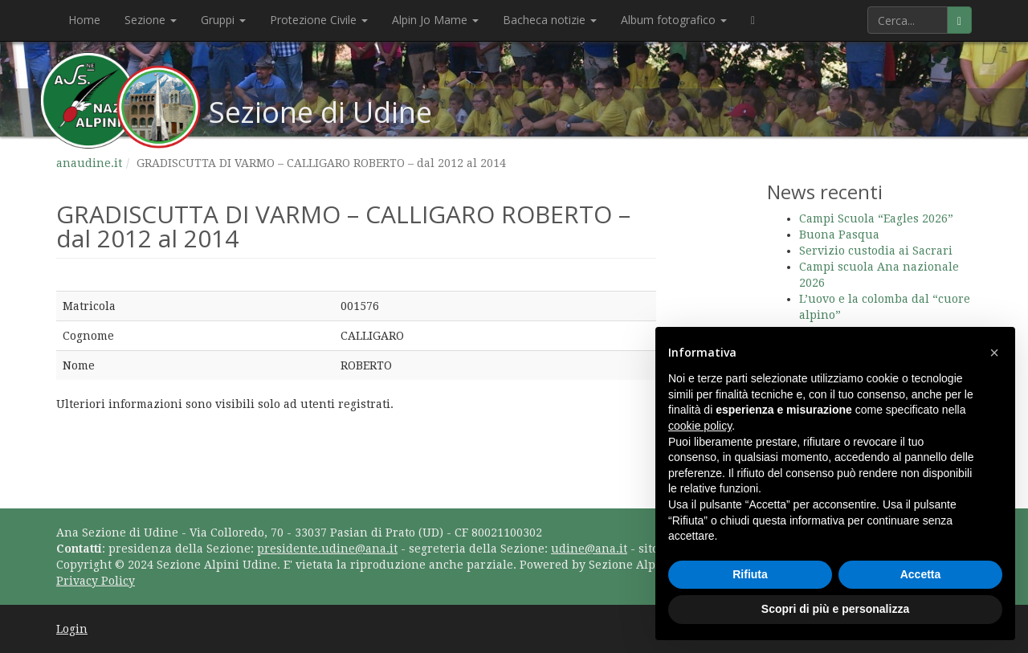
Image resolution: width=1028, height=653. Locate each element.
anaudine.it (89, 163)
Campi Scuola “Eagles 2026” (876, 218)
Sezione (150, 19)
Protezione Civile (319, 19)
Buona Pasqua (839, 234)
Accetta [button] (920, 574)
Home (84, 19)
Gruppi (223, 19)
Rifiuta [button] (750, 574)
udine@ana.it (589, 548)
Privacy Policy (95, 580)
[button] (994, 352)
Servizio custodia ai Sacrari (876, 250)
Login (72, 628)
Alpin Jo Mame (435, 19)
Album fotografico (674, 19)
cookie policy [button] (700, 425)
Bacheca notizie (550, 19)
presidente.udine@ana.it (327, 548)
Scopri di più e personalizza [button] (835, 608)
